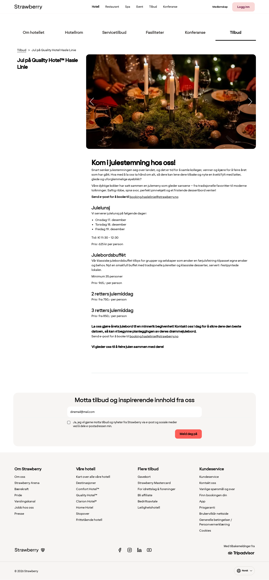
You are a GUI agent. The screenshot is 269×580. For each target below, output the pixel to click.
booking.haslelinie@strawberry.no (154, 197)
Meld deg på (188, 434)
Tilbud (21, 50)
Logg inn (243, 7)
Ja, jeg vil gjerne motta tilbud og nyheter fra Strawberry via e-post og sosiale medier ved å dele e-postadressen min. (125, 424)
